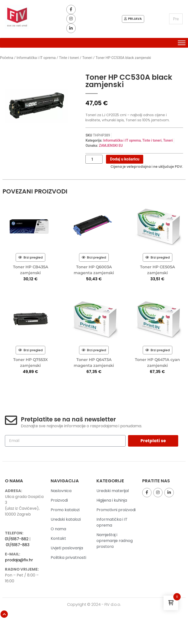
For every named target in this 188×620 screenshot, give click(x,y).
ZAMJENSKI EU (111, 149)
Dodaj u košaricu (124, 162)
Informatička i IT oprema (36, 61)
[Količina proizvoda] (94, 162)
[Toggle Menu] (182, 46)
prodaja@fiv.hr (19, 563)
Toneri (87, 61)
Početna (6, 61)
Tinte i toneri (69, 61)
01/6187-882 (16, 542)
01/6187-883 (17, 548)
